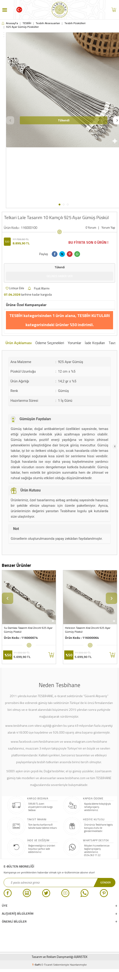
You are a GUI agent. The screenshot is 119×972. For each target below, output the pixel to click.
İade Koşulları (95, 342)
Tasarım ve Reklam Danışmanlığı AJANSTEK (59, 957)
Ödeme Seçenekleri (49, 342)
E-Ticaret (46, 964)
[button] (59, 204)
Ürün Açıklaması (18, 342)
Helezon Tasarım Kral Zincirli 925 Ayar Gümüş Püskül (87, 630)
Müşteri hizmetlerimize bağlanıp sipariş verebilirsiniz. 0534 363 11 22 (96, 850)
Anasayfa (10, 23)
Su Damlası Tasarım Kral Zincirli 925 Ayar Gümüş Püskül (28, 630)
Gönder (105, 882)
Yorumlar (74, 342)
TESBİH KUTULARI (93, 315)
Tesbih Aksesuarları (48, 23)
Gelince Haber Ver (60, 276)
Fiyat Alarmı (38, 288)
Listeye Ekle (15, 288)
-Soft (36, 964)
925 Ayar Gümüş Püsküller (22, 27)
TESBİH (26, 23)
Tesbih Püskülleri (74, 23)
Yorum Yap (108, 228)
